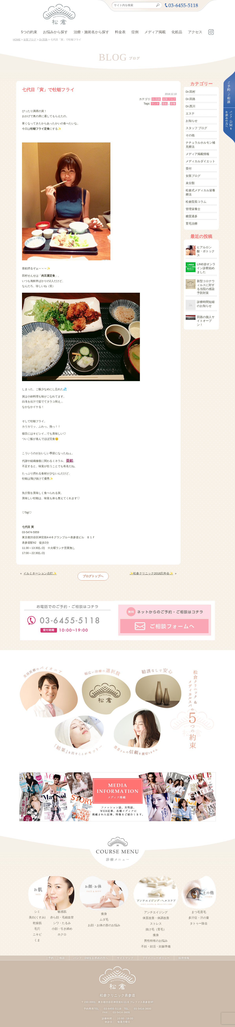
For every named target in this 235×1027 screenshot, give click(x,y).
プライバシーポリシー (155, 955)
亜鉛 (164, 103)
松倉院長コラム (195, 191)
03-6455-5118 (112, 1005)
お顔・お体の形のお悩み (104, 922)
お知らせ (191, 118)
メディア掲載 (155, 32)
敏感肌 (62, 909)
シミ (37, 909)
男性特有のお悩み (156, 938)
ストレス (156, 920)
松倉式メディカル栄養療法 (201, 183)
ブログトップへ (93, 574)
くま (37, 937)
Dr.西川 (190, 104)
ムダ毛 (104, 916)
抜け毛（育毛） (156, 926)
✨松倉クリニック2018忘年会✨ (153, 572)
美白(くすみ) (37, 914)
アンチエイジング (156, 909)
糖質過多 (191, 205)
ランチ (155, 103)
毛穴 (37, 926)
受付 (188, 161)
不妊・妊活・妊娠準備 (156, 943)
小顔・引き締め (62, 926)
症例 (135, 32)
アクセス (195, 32)
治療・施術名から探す (91, 32)
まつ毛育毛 (198, 909)
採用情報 (183, 955)
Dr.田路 (156, 99)
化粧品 (177, 32)
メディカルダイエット (199, 155)
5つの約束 (29, 32)
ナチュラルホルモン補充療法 (201, 140)
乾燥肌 (37, 920)
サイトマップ (124, 955)
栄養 (172, 103)
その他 (190, 131)
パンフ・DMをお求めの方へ (91, 955)
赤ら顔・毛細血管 (62, 914)
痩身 (104, 911)
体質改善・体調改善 (156, 915)
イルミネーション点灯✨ (38, 572)
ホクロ (62, 931)
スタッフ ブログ (196, 124)
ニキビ (37, 931)
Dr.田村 (190, 91)
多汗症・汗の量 (198, 915)
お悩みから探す (55, 32)
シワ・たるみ (62, 920)
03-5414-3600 (142, 1005)
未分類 (190, 175)
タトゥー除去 (198, 920)
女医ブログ (169, 99)
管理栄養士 (192, 198)
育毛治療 (191, 212)
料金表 (120, 32)
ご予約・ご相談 (56, 955)
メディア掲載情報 (197, 148)
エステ (190, 111)
